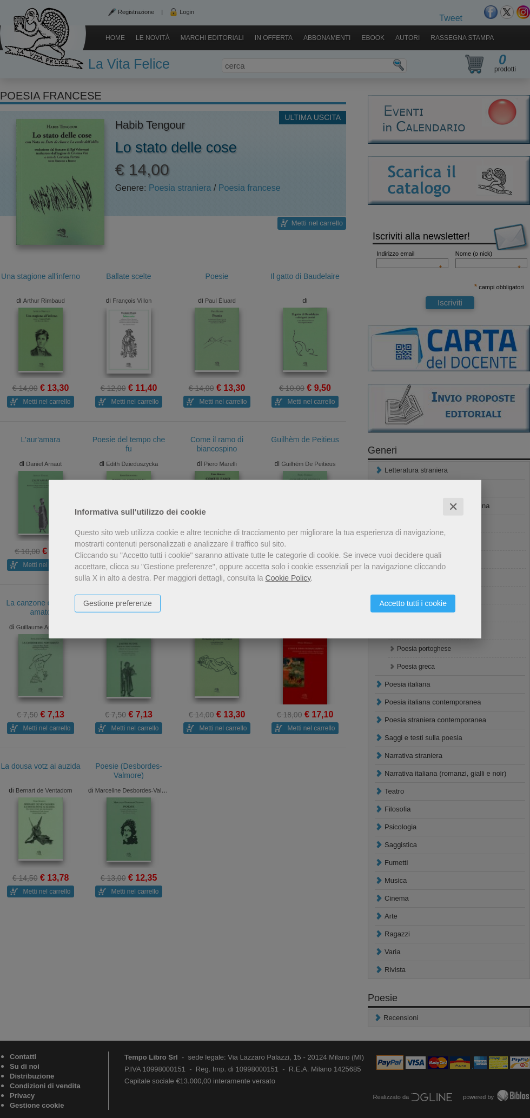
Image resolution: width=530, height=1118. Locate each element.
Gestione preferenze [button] (117, 602)
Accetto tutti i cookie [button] (413, 602)
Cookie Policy (288, 577)
